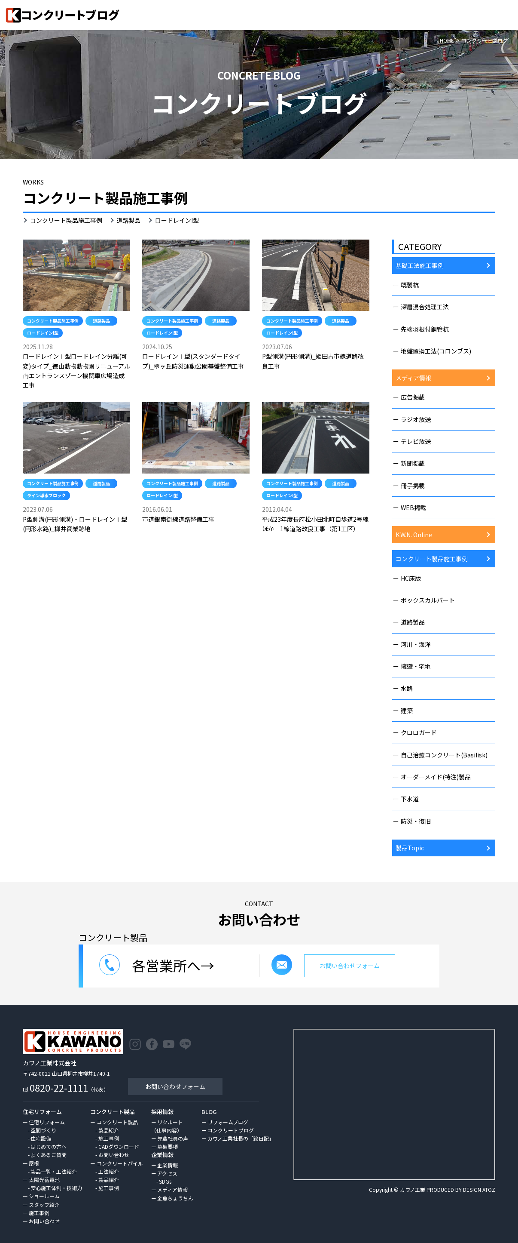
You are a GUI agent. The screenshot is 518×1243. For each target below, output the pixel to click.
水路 (407, 688)
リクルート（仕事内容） (167, 1126)
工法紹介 (108, 1171)
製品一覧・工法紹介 (53, 1171)
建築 (407, 710)
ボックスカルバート (428, 600)
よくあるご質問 (48, 1154)
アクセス (167, 1173)
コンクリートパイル (120, 1163)
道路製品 (128, 220)
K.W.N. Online (414, 534)
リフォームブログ (227, 1122)
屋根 (34, 1163)
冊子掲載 (413, 485)
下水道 (410, 798)
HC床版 (411, 578)
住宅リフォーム (47, 1122)
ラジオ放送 (416, 419)
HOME (447, 40)
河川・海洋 (416, 644)
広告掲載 (413, 397)
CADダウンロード (118, 1146)
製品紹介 (108, 1130)
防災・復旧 (416, 821)
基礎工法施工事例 (420, 265)
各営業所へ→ (173, 965)
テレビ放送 (416, 441)
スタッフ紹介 (44, 1204)
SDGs (165, 1181)
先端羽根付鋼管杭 (425, 329)
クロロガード (419, 732)
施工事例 (39, 1212)
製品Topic (410, 847)
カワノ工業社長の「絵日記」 (240, 1138)
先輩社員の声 (172, 1138)
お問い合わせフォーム (175, 1086)
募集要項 (167, 1146)
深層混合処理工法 (425, 306)
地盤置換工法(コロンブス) (436, 351)
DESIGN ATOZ (479, 1189)
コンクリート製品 (117, 1122)
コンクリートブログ (230, 1130)
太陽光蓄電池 (44, 1179)
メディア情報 (413, 377)
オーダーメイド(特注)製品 (436, 776)
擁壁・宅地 (416, 666)
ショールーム (44, 1196)
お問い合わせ (44, 1221)
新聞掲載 (413, 463)
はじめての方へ (48, 1146)
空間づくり (43, 1130)
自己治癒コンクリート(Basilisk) (444, 755)
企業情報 (167, 1165)
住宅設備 (40, 1138)
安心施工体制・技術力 (56, 1187)
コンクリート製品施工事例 (66, 220)
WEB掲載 (413, 507)
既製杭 (410, 284)
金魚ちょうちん (175, 1198)
